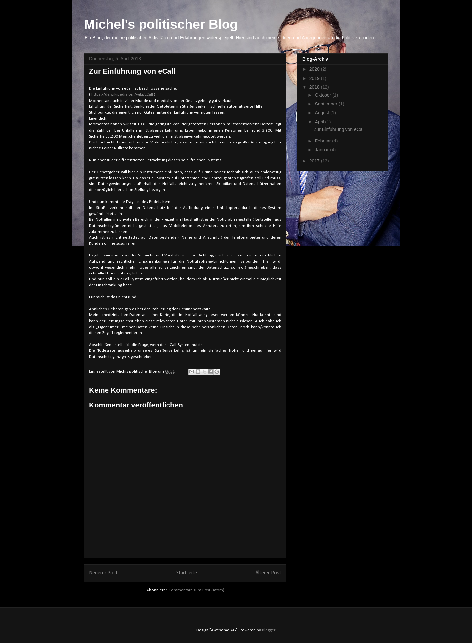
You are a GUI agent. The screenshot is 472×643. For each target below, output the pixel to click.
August (322, 112)
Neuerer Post (103, 573)
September (326, 103)
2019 (315, 78)
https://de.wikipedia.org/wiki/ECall (122, 94)
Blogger (268, 630)
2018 (315, 87)
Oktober (323, 95)
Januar (322, 149)
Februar (323, 140)
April (320, 121)
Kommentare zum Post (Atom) (196, 590)
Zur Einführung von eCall (339, 129)
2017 (315, 160)
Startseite (186, 573)
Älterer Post (268, 573)
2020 (315, 69)
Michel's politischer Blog (161, 24)
